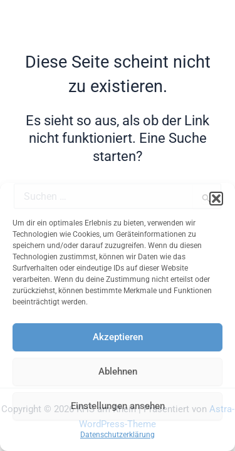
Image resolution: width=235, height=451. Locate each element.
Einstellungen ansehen (118, 406)
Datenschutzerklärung (117, 434)
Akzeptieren (118, 337)
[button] (216, 198)
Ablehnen (117, 371)
